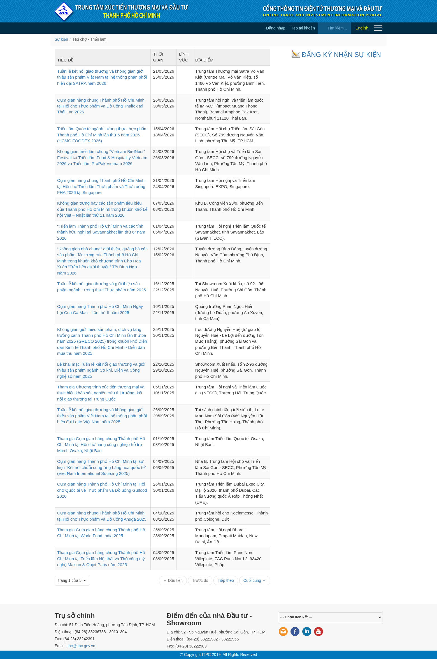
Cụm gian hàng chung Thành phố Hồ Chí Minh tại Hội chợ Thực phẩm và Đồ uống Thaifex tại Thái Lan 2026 (101, 106)
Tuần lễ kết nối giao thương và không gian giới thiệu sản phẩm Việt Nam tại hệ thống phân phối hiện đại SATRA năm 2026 (102, 77)
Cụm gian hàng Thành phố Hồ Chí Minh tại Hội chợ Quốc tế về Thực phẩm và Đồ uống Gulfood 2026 (102, 490)
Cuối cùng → (254, 580)
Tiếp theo (226, 580)
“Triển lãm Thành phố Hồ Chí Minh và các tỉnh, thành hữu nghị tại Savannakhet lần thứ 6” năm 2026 (101, 232)
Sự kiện (61, 39)
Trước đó (200, 580)
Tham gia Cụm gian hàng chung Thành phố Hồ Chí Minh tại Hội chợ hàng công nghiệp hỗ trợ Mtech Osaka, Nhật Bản (101, 444)
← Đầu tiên (173, 580)
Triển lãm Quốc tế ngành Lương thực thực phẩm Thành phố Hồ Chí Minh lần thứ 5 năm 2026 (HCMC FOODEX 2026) (102, 134)
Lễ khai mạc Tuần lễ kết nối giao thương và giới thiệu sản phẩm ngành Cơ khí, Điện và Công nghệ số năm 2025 (101, 370)
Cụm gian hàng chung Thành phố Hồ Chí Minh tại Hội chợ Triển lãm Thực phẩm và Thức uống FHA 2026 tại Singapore (101, 186)
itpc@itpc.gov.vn (81, 646)
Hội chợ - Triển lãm (89, 39)
